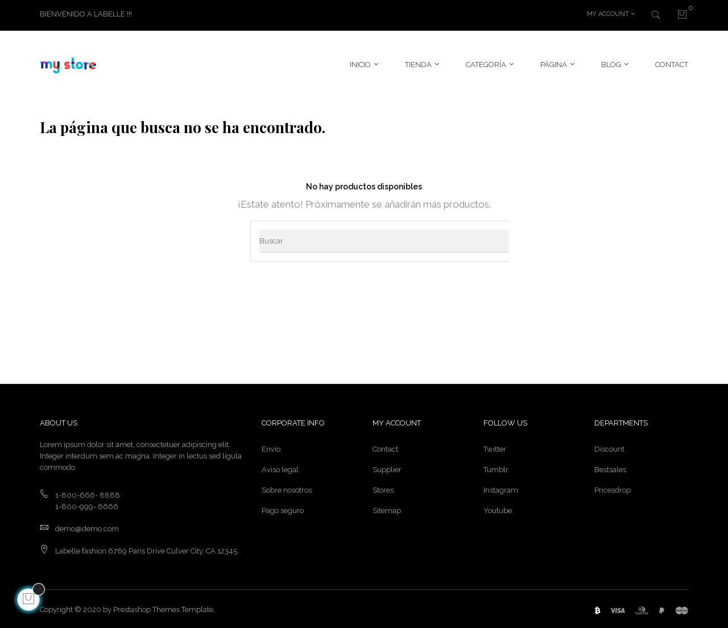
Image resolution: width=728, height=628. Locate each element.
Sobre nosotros (287, 488)
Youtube (497, 509)
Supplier (387, 468)
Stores (383, 488)
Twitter (494, 447)
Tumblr (495, 468)
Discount (609, 447)
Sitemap (387, 509)
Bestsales (610, 468)
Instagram (500, 488)
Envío (271, 447)
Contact (385, 447)
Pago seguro (283, 509)
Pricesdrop (612, 488)
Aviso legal (280, 468)
